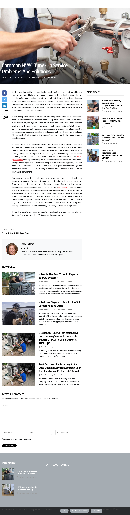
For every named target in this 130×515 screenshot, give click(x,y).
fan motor (62, 187)
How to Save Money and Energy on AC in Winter (27, 472)
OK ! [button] (64, 511)
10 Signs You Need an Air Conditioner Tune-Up (27, 488)
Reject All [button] (96, 511)
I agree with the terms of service (17, 439)
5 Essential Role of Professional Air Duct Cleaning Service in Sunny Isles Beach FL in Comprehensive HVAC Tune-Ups (58, 338)
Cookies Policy (52, 511)
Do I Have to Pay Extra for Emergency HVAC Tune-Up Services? (113, 137)
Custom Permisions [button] (79, 511)
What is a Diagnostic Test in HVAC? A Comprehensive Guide (59, 304)
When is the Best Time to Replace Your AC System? (58, 276)
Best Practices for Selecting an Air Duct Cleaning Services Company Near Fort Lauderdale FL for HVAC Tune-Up (60, 368)
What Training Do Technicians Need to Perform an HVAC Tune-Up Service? (113, 154)
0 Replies (53, 77)
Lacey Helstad (8, 77)
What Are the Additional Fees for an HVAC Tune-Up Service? (112, 120)
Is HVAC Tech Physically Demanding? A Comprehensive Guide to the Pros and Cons (112, 104)
